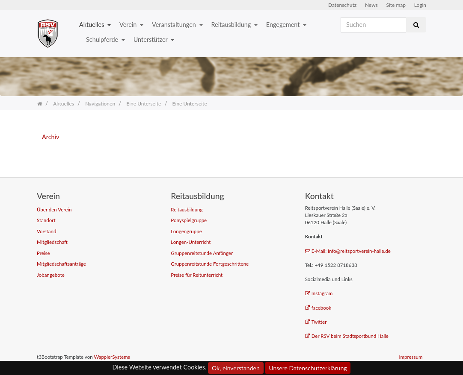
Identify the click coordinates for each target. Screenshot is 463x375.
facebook (318, 308)
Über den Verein (54, 209)
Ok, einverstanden (236, 368)
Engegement (283, 24)
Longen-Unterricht (191, 242)
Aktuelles (92, 24)
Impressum (410, 357)
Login (420, 5)
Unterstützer (151, 39)
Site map (396, 5)
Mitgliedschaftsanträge (61, 264)
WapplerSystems (112, 357)
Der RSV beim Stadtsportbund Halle (347, 336)
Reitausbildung (231, 24)
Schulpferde (103, 39)
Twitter (316, 322)
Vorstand (46, 231)
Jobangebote (51, 275)
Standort (46, 220)
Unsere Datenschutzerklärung (308, 368)
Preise (43, 253)
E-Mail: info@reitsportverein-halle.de (348, 251)
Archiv (50, 137)
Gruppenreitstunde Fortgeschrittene (210, 264)
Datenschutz (342, 5)
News (371, 5)
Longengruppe (186, 231)
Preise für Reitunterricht (197, 275)
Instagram (319, 293)
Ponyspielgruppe (189, 220)
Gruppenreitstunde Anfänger (202, 253)
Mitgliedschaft (52, 242)
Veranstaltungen (174, 24)
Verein (128, 24)
